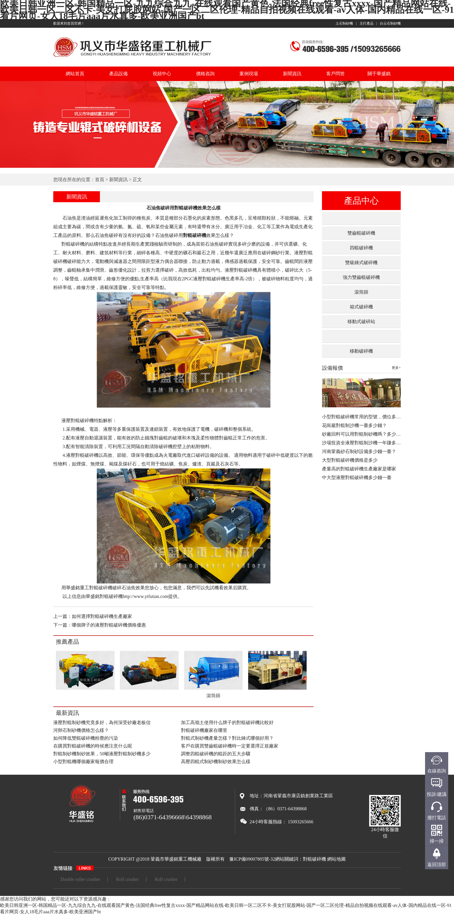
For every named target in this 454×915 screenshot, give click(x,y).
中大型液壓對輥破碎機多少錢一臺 (356, 477)
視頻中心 (162, 73)
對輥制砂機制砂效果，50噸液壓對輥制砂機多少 (102, 753)
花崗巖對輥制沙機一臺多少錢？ (354, 425)
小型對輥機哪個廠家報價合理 (83, 761)
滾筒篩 (361, 292)
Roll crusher (127, 879)
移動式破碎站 (361, 321)
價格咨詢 (205, 73)
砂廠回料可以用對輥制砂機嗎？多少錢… (363, 434)
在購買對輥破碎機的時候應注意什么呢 (92, 745)
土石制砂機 (344, 23)
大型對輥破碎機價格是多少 (350, 460)
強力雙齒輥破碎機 (361, 277)
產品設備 (118, 73)
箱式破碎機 (361, 306)
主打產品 (367, 23)
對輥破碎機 (314, 859)
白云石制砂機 (390, 23)
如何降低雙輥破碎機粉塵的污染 (85, 738)
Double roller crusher (80, 879)
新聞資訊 (292, 73)
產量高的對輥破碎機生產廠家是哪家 (359, 468)
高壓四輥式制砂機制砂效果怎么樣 (215, 761)
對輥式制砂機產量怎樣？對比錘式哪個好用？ (227, 738)
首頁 (99, 179)
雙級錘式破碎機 (361, 262)
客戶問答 (335, 73)
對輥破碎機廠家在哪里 (204, 730)
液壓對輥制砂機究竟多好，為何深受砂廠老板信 (102, 722)
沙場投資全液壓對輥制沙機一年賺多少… (363, 442)
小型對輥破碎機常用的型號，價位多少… (363, 416)
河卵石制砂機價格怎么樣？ (81, 730)
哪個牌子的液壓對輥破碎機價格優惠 (109, 625)
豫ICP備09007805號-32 (252, 859)
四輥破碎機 (361, 247)
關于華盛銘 (379, 73)
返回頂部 (436, 864)
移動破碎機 (361, 351)
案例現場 (248, 73)
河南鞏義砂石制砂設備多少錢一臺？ (359, 451)
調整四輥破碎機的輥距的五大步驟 (215, 753)
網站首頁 (75, 73)
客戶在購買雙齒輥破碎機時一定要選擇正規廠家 (229, 745)
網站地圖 (336, 859)
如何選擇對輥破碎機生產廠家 (102, 616)
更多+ (396, 368)
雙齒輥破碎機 (361, 233)
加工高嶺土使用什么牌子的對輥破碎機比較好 (227, 722)
